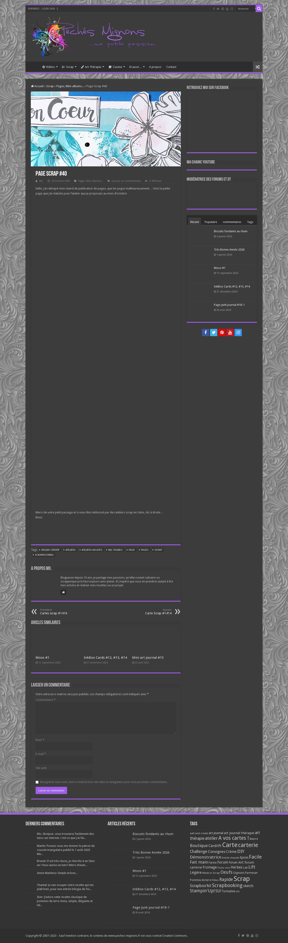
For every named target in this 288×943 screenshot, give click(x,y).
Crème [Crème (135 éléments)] (231, 852)
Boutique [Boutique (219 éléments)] (199, 845)
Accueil (34, 66)
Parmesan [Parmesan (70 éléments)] (251, 872)
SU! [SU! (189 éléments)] (218, 890)
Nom (40, 740)
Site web (41, 768)
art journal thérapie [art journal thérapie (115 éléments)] (239, 833)
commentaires (232, 222)
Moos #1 (42, 658)
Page (132, 549)
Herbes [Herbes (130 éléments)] (236, 867)
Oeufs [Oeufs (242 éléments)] (226, 872)
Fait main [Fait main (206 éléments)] (199, 862)
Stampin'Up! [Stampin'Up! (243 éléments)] (202, 890)
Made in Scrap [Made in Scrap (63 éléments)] (211, 872)
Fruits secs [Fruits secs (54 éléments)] (224, 867)
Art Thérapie (91, 67)
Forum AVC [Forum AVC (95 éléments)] (236, 862)
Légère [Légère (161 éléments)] (196, 872)
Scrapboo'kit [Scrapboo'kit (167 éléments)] (200, 885)
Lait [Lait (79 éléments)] (245, 867)
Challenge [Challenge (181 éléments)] (198, 851)
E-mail (41, 754)
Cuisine (115, 67)
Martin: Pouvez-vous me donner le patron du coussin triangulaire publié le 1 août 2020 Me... (66, 850)
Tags (250, 222)
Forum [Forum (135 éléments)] (222, 862)
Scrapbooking (44, 554)
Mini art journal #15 (148, 658)
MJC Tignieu (115, 549)
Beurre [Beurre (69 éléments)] (254, 838)
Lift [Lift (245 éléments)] (251, 867)
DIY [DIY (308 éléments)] (240, 851)
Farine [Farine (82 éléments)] (213, 862)
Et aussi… (135, 67)
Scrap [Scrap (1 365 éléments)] (242, 879)
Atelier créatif (50, 549)
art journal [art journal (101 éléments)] (216, 833)
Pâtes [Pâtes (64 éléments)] (215, 880)
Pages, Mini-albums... (70, 86)
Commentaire (46, 699)
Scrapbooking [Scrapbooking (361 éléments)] (227, 885)
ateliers (70, 549)
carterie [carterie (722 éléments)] (248, 845)
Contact (171, 67)
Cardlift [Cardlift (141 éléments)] (214, 846)
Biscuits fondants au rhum (230, 231)
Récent (194, 222)
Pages (144, 549)
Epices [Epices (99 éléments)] (244, 857)
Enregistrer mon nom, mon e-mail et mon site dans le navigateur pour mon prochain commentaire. (103, 782)
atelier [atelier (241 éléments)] (211, 838)
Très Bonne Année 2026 (229, 249)
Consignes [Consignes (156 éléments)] (216, 851)
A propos (155, 67)
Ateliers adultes (92, 549)
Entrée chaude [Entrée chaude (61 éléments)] (230, 857)
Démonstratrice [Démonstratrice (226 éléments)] (205, 857)
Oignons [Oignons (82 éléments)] (238, 872)
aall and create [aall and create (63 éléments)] (199, 833)
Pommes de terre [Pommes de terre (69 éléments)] (200, 880)
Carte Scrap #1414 (148, 611)
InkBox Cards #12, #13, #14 (105, 658)
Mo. (41, 181)
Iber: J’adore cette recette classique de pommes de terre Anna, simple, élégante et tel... (65, 901)
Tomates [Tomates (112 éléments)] (228, 891)
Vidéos (48, 67)
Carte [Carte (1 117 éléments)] (229, 845)
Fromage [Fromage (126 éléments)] (210, 867)
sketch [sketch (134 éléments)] (248, 886)
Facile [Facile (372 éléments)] (255, 857)
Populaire (211, 222)
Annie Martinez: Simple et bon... (57, 873)
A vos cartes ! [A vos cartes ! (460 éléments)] (233, 838)
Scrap (68, 67)
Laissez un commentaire (126, 181)
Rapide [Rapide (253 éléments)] (226, 879)
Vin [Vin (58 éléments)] (238, 891)
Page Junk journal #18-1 (229, 304)
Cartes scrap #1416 (63, 611)
